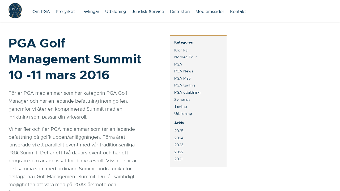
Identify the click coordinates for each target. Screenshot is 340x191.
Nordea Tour (185, 57)
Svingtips (182, 99)
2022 (178, 152)
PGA (178, 64)
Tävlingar (90, 11)
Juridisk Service (148, 11)
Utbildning (115, 11)
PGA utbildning (187, 92)
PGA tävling (184, 85)
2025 (178, 130)
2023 (178, 144)
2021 (178, 159)
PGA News (183, 71)
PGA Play (182, 78)
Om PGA (41, 11)
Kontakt (238, 11)
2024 (179, 138)
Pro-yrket (65, 11)
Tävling (180, 106)
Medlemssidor (210, 11)
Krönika (181, 50)
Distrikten (180, 11)
